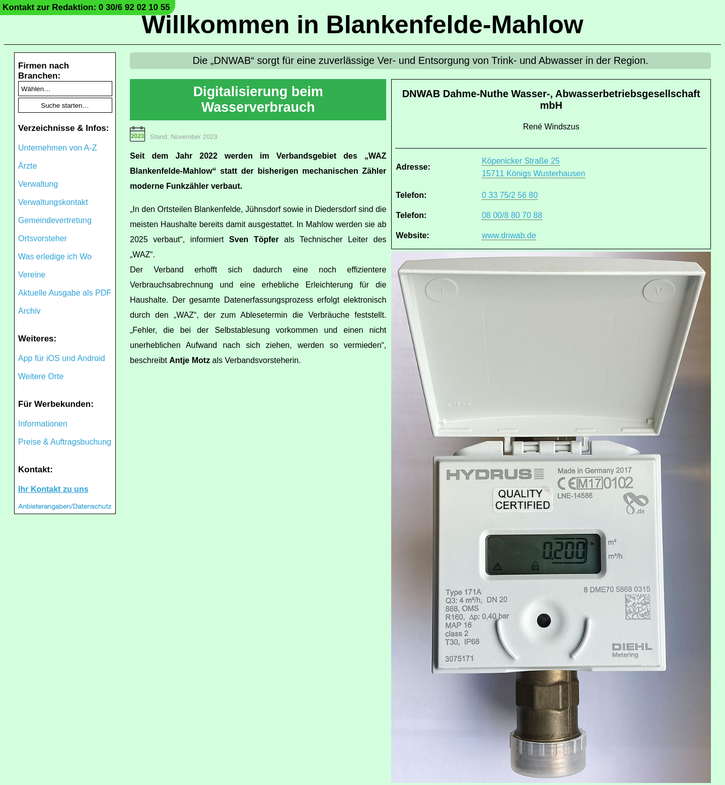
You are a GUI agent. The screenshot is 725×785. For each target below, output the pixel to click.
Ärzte (27, 166)
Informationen (42, 423)
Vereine (31, 274)
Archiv (29, 311)
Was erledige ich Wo (55, 256)
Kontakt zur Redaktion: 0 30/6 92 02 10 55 (86, 7)
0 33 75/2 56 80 (510, 195)
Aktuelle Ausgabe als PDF (64, 293)
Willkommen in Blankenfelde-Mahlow (362, 25)
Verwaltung (38, 184)
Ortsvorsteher (42, 238)
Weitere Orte (40, 376)
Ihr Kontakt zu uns (53, 489)
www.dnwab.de (509, 235)
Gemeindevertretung (55, 220)
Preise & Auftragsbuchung (64, 442)
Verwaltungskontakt (53, 202)
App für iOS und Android (61, 358)
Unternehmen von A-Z (57, 148)
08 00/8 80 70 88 (512, 215)
